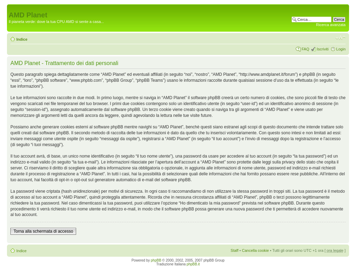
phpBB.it (193, 264)
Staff (234, 250)
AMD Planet (28, 15)
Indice (21, 39)
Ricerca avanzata (331, 25)
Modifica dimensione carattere (340, 38)
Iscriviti (323, 49)
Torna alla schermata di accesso (43, 231)
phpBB (156, 260)
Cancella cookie (255, 250)
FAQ (305, 49)
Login (341, 49)
